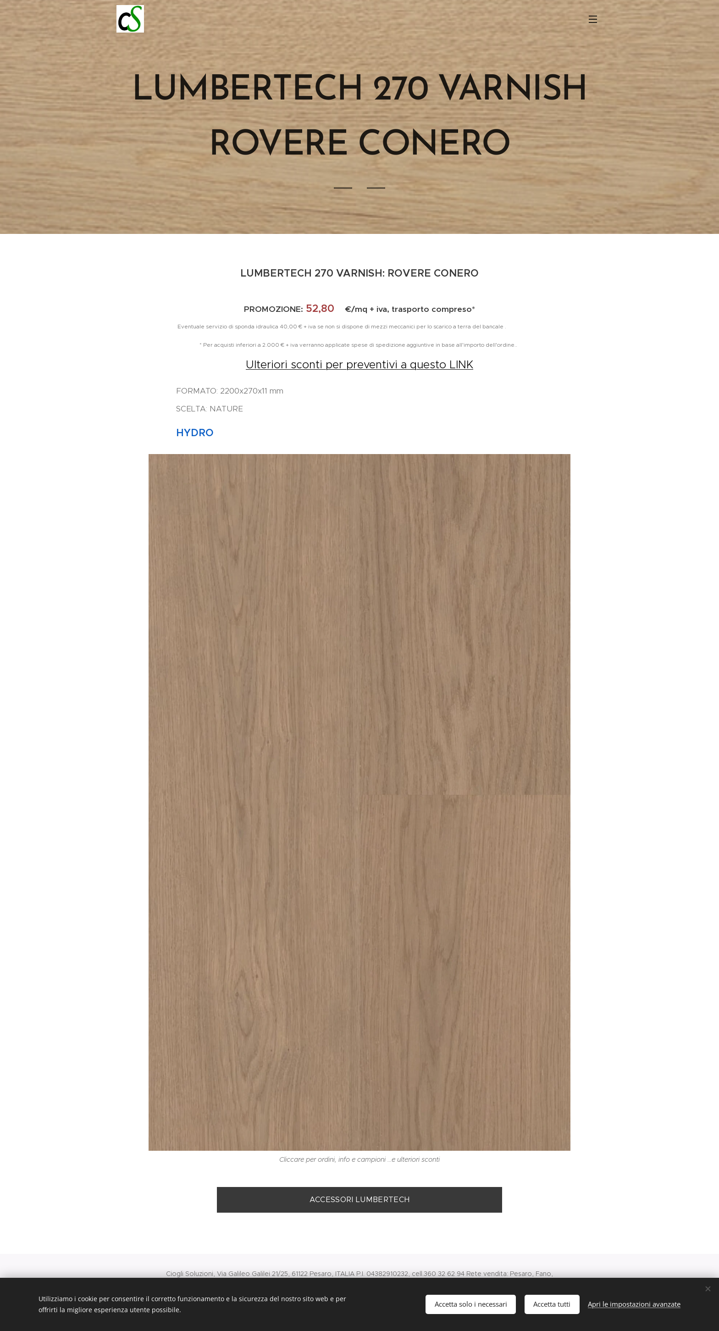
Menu (593, 19)
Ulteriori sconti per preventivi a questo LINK (359, 365)
